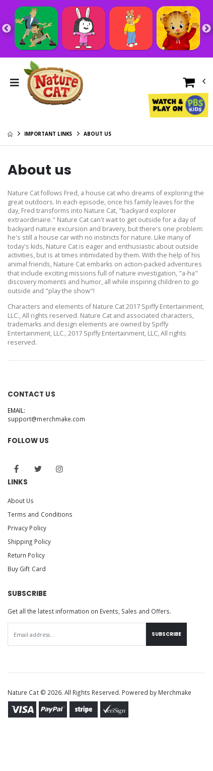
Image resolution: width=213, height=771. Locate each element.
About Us (21, 501)
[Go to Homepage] (53, 82)
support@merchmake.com (46, 419)
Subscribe (166, 634)
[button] (194, 84)
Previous (7, 29)
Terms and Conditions (40, 514)
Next (206, 29)
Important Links (48, 133)
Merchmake (175, 692)
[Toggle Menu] (14, 82)
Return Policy (26, 555)
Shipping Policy (29, 541)
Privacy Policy (27, 528)
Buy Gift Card (27, 569)
